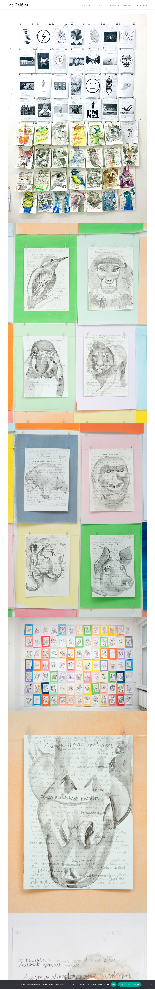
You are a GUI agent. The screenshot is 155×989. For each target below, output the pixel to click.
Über (127, 5)
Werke (87, 5)
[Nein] (151, 984)
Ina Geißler (18, 4)
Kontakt (141, 5)
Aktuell (113, 5)
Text (101, 5)
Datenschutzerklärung (129, 984)
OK (113, 984)
